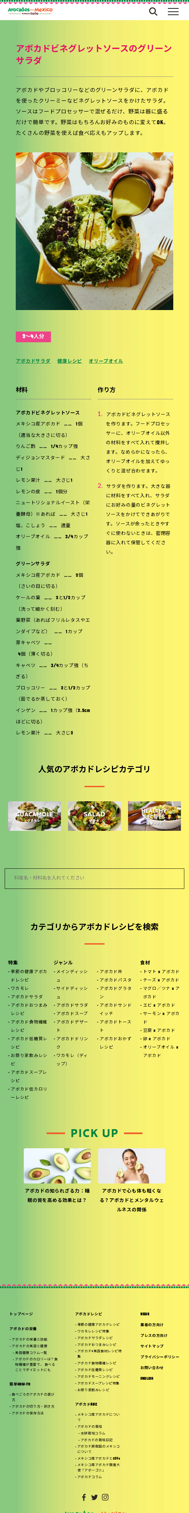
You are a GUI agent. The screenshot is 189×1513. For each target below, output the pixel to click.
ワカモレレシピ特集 (93, 1331)
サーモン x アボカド (161, 1018)
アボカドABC (86, 1405)
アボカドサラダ (33, 361)
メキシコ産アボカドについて (98, 1417)
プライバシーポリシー (160, 1357)
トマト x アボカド (161, 972)
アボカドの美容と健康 (29, 1346)
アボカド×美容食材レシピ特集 (99, 1354)
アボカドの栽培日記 (97, 1440)
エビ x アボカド (159, 1006)
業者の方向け (152, 1325)
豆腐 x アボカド (159, 1031)
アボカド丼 (111, 972)
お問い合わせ (152, 1368)
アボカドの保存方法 (28, 1413)
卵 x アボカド (157, 1039)
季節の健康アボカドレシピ (29, 976)
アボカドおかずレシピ (116, 1043)
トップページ (21, 1314)
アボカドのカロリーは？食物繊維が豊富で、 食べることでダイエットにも (36, 1365)
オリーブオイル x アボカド (161, 1052)
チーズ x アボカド (161, 980)
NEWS (144, 1314)
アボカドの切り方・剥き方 (33, 1407)
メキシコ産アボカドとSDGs (98, 1459)
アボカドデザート (72, 1026)
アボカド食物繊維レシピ (29, 1026)
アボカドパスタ (116, 980)
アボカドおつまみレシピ (29, 1010)
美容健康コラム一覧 (31, 1353)
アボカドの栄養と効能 (29, 1340)
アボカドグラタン (116, 993)
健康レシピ (69, 361)
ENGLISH (146, 1379)
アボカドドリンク (72, 1043)
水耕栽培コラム (93, 1433)
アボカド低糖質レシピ (29, 1043)
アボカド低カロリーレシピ (29, 1094)
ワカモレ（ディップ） (72, 1060)
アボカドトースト (115, 1026)
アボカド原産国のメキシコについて (98, 1449)
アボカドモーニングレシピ (98, 1377)
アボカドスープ (72, 1014)
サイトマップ (152, 1347)
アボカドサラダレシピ (95, 1338)
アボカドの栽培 (89, 1427)
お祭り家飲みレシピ (29, 1060)
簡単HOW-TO (19, 1384)
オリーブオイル (106, 361)
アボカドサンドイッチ (116, 1010)
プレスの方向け (154, 1336)
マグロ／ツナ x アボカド (161, 993)
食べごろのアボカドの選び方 (33, 1397)
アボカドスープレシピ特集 (98, 1383)
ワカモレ (20, 989)
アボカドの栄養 (23, 1329)
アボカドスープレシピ (29, 1077)
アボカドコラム (89, 1477)
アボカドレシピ (89, 1314)
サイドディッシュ (72, 993)
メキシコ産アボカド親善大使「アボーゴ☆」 (98, 1467)
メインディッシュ (72, 976)
